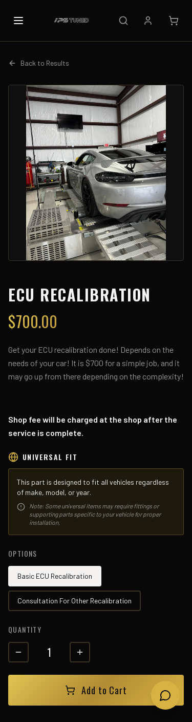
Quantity (24, 629)
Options (22, 553)
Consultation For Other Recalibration (74, 600)
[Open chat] (165, 695)
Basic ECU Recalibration (54, 576)
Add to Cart (96, 690)
